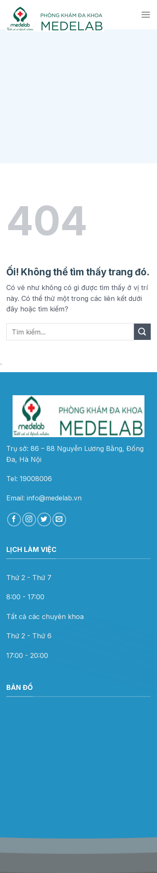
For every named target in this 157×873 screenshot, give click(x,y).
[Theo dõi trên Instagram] (29, 519)
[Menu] (146, 14)
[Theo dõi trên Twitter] (44, 519)
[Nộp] (142, 332)
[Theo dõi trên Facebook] (14, 519)
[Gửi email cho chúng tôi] (59, 519)
